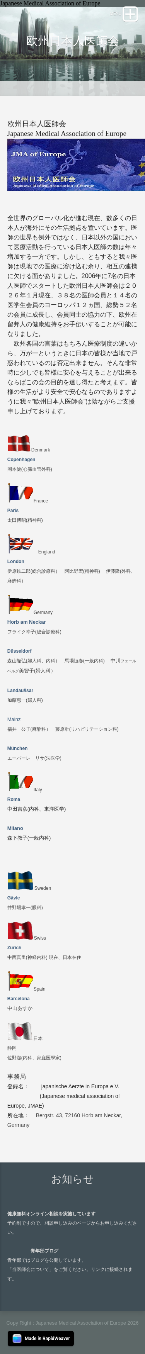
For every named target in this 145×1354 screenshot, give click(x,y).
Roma (13, 799)
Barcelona (18, 998)
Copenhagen (21, 459)
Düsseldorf (19, 651)
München (17, 748)
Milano (15, 828)
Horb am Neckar (26, 622)
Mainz (14, 719)
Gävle (13, 898)
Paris (13, 510)
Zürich (14, 947)
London (15, 561)
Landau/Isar (20, 690)
